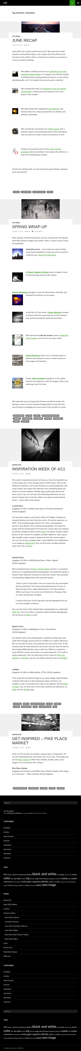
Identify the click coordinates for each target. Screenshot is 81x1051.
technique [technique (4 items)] (16, 885)
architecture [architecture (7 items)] (22, 874)
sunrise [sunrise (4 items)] (6, 885)
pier (35, 706)
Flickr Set (16, 612)
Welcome (7, 956)
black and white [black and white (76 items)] (44, 874)
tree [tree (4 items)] (24, 885)
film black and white (50, 415)
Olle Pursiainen (38, 378)
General (6, 841)
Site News (16, 36)
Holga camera (54, 129)
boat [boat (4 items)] (58, 874)
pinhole (61, 788)
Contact (6, 909)
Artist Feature (9, 836)
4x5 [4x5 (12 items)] (5, 874)
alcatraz (17, 704)
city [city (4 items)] (70, 874)
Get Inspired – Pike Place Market (39, 740)
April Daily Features (12, 917)
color (29, 415)
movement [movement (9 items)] (8, 882)
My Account (8, 947)
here (43, 531)
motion (48, 418)
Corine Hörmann (54, 312)
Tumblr (26, 689)
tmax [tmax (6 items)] (20, 885)
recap (50, 192)
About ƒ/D (7, 900)
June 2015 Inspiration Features (16, 926)
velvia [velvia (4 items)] (33, 885)
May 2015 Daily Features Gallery (17, 935)
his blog (25, 658)
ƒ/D (5, 3)
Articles (6, 832)
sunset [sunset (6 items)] (10, 885)
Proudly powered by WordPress (13, 1048)
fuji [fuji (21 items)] (27, 878)
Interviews (7, 849)
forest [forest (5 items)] (23, 879)
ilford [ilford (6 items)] (41, 879)
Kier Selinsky (24, 759)
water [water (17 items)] (39, 885)
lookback (38, 418)
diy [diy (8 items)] (15, 879)
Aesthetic (7, 828)
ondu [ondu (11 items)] (23, 881)
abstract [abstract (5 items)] (9, 875)
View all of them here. (47, 255)
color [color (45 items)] (7, 878)
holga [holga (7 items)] (37, 879)
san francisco (45, 706)
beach (26, 704)
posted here (30, 543)
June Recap (24, 40)
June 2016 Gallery (11, 930)
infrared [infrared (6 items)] (46, 879)
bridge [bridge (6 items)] (62, 875)
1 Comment (38, 231)
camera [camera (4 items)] (66, 874)
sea (55, 706)
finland (17, 418)
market (44, 788)
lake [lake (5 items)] (69, 879)
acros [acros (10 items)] (15, 874)
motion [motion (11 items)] (74, 878)
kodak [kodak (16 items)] (65, 878)
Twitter (64, 658)
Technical (7, 858)
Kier (27, 45)
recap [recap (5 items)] (62, 882)
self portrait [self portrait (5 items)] (71, 882)
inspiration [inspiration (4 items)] (52, 878)
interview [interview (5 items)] (58, 879)
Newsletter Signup (10, 952)
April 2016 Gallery (10, 904)
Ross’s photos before (41, 569)
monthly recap (39, 192)
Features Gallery (10, 913)
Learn (6, 943)
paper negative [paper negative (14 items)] (33, 881)
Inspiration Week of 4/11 (38, 469)
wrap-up (25, 421)
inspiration (26, 192)
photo (52, 788)
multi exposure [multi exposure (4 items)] (17, 882)
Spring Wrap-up (29, 227)
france (57, 704)
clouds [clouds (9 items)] (74, 874)
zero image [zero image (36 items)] (49, 885)
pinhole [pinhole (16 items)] (44, 881)
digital (37, 415)
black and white (38, 704)
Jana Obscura (53, 109)
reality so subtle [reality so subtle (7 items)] (54, 882)
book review (18, 415)
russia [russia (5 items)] (66, 882)
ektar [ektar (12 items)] (19, 878)
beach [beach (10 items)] (29, 874)
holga (16, 192)
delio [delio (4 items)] (12, 878)
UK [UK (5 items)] (31, 885)
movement (58, 418)
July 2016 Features (12, 922)
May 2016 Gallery (11, 939)
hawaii (16, 706)
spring (16, 421)
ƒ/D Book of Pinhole (14, 813)
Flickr (30, 546)
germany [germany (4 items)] (32, 878)
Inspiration (16, 465)
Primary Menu (78, 3)
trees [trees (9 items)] (27, 885)
